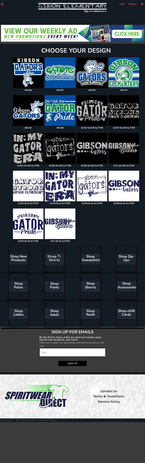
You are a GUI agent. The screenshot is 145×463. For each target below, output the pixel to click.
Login (122, 4)
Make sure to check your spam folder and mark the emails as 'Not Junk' (71, 344)
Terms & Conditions (108, 396)
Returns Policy (109, 402)
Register (133, 4)
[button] (2, 4)
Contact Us (108, 391)
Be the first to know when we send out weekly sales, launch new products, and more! (70, 338)
